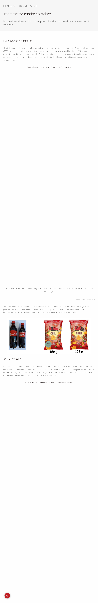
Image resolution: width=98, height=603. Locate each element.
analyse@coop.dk (30, 6)
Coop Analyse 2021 (88, 299)
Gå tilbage (7, 594)
